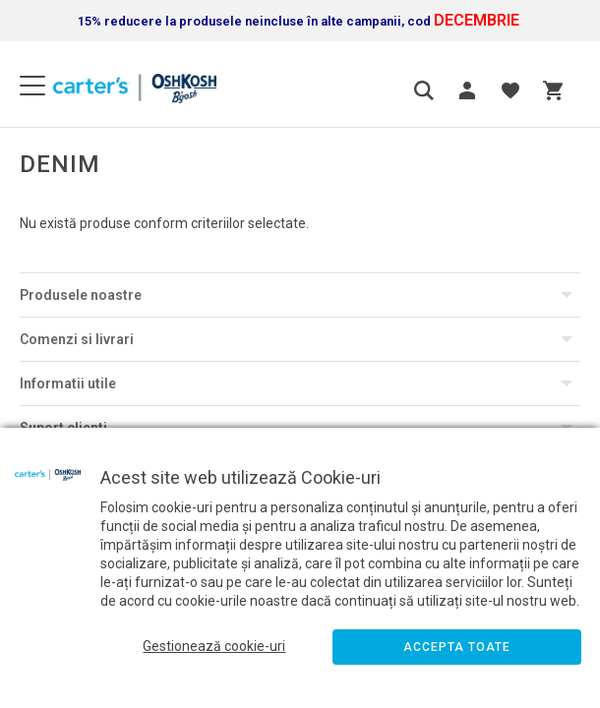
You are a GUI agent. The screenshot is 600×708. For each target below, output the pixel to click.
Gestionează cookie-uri (214, 646)
